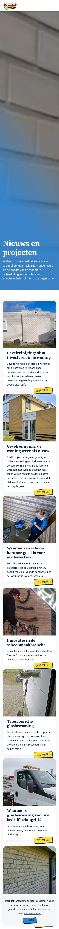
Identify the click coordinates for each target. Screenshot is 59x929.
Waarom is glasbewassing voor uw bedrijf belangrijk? (28, 815)
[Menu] (53, 5)
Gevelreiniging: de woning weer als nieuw (28, 448)
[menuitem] (53, 5)
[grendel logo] (24, 12)
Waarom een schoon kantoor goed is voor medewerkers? (26, 552)
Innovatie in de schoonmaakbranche (26, 642)
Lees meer (43, 390)
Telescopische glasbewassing (20, 723)
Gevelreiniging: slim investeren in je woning (29, 355)
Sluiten (29, 920)
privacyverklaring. (32, 913)
